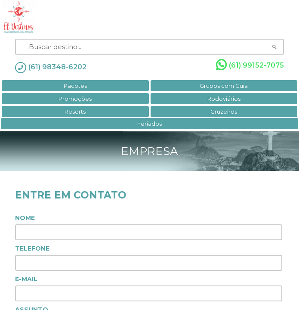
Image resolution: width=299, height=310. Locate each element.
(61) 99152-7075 (250, 65)
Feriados (149, 123)
